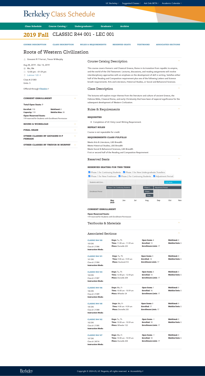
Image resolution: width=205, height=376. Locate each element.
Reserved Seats (122, 45)
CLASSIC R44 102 (95, 319)
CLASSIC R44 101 (95, 256)
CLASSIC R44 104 (95, 271)
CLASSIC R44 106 (95, 287)
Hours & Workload (35, 124)
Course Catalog (58, 26)
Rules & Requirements (93, 45)
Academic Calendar (172, 3)
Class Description (63, 45)
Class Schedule (33, 26)
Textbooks (143, 45)
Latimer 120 (34, 75)
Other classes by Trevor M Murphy (46, 144)
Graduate (107, 26)
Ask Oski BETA (151, 3)
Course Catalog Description (107, 61)
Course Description (34, 45)
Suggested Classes (131, 3)
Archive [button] (124, 26)
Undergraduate (84, 26)
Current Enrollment (37, 98)
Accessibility (137, 371)
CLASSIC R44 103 (95, 240)
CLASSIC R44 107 (95, 335)
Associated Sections (168, 45)
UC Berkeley (112, 3)
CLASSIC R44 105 (95, 303)
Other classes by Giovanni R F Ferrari (43, 137)
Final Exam (30, 130)
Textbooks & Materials (104, 223)
